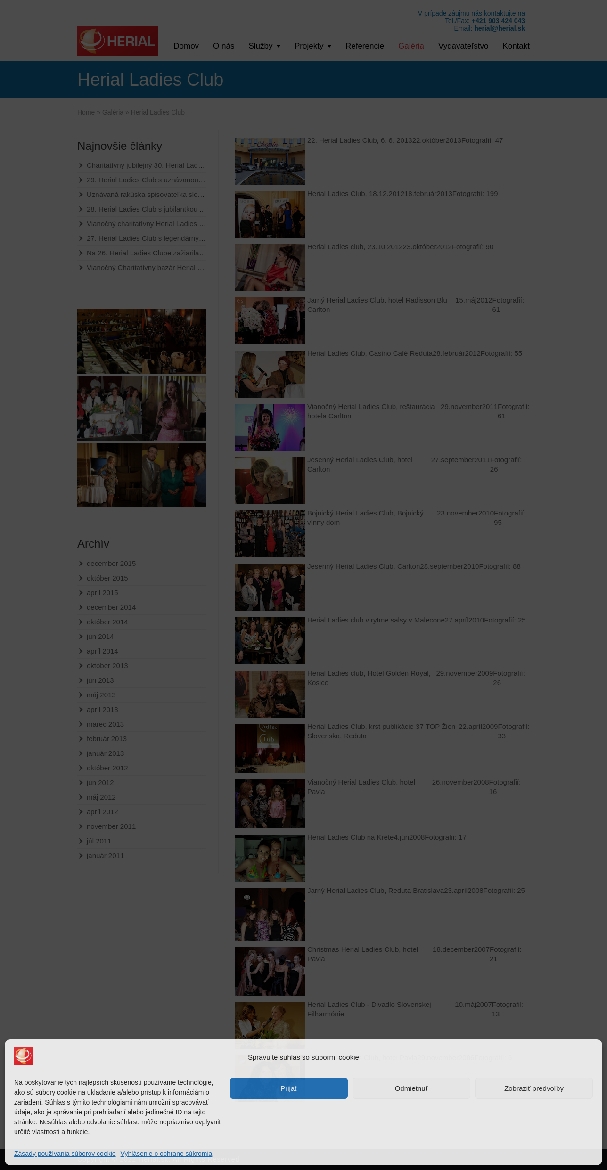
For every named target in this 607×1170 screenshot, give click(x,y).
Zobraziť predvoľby (534, 1088)
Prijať (288, 1088)
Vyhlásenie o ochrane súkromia (167, 1153)
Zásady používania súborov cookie (65, 1153)
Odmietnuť (411, 1088)
